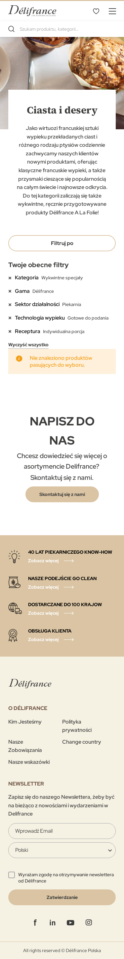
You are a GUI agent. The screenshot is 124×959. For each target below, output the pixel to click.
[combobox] (62, 29)
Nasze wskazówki (29, 761)
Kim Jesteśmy (25, 721)
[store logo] (32, 10)
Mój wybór (96, 10)
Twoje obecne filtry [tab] (38, 265)
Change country (81, 741)
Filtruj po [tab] (62, 243)
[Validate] (62, 897)
